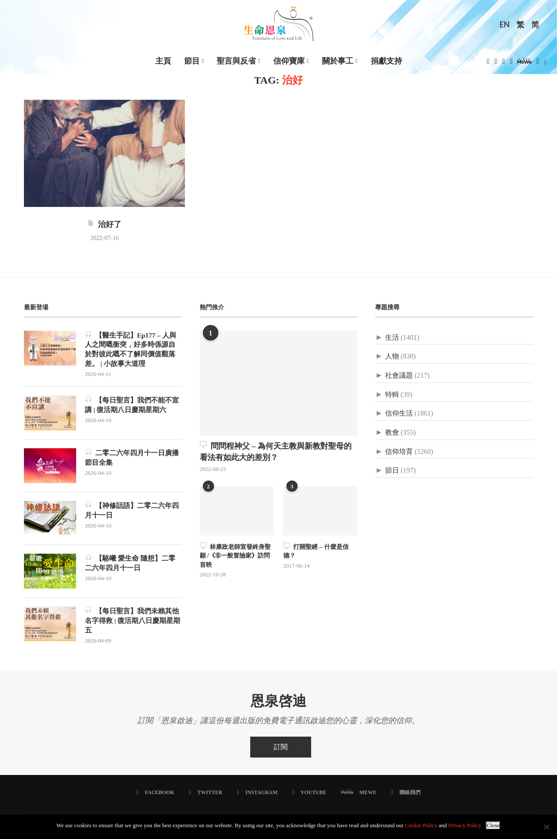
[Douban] (538, 64)
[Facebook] (488, 64)
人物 (392, 356)
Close (493, 825)
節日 (392, 470)
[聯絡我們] (405, 794)
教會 (392, 432)
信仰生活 (399, 413)
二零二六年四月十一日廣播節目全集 (132, 458)
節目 (192, 61)
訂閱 (281, 749)
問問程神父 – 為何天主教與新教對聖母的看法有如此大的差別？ (276, 451)
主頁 (163, 61)
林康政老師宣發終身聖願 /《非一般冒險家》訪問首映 (235, 554)
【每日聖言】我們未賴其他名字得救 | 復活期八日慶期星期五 (133, 622)
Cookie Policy (421, 825)
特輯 (392, 394)
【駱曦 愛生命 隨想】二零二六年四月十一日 (130, 564)
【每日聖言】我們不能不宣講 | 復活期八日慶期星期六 (132, 406)
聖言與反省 (236, 61)
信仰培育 (399, 451)
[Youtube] (511, 64)
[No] (546, 826)
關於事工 (337, 61)
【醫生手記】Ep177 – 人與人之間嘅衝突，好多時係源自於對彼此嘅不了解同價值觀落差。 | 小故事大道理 (131, 349)
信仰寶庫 (289, 61)
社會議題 (399, 375)
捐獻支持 (386, 61)
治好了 (104, 224)
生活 (392, 337)
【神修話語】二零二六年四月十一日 (132, 511)
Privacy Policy (464, 825)
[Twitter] (496, 64)
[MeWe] (524, 64)
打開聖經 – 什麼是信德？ (315, 550)
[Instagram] (503, 64)
